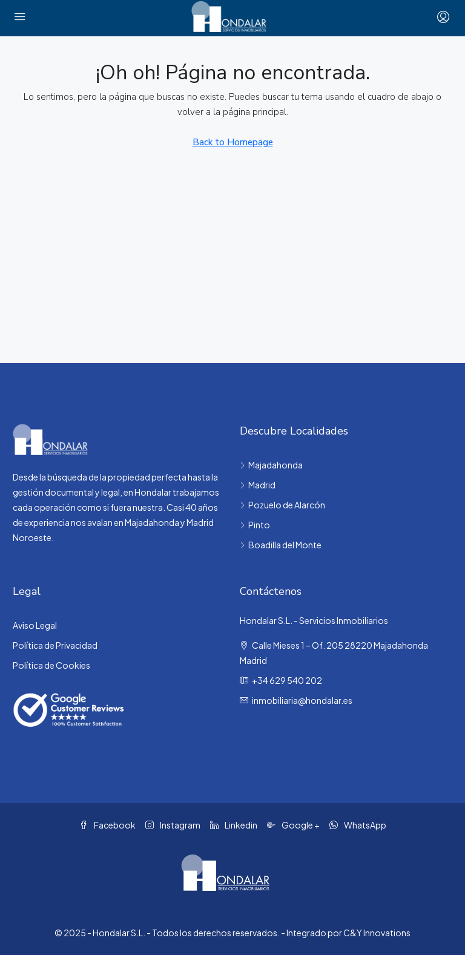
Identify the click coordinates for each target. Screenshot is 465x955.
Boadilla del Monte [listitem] (281, 544)
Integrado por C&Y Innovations (348, 932)
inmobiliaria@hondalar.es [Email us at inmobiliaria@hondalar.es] (302, 700)
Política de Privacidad (55, 645)
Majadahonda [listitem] (271, 464)
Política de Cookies (51, 665)
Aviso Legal (35, 625)
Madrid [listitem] (257, 484)
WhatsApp (357, 824)
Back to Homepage (233, 142)
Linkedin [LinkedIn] (233, 824)
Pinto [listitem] (255, 524)
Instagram (172, 824)
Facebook (107, 824)
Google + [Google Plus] (293, 824)
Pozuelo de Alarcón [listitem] (282, 504)
